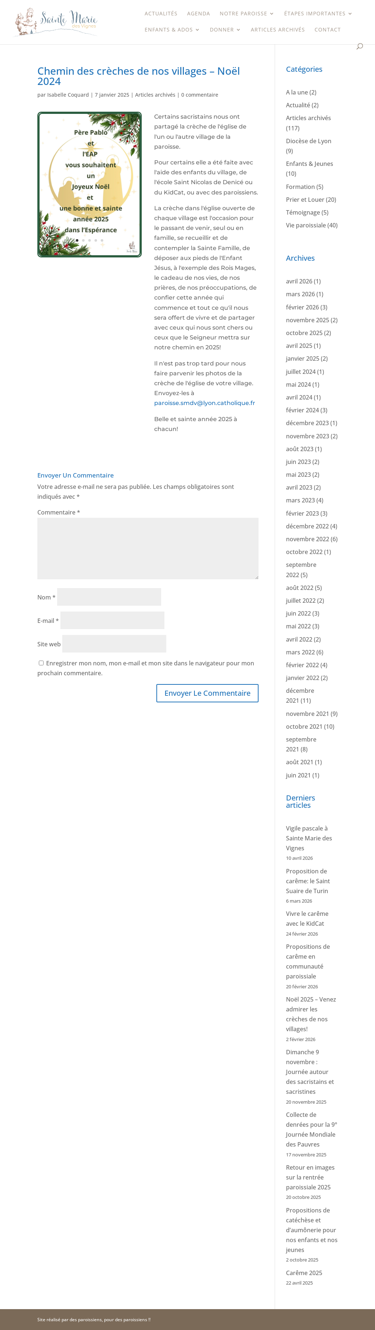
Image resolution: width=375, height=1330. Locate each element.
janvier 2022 (302, 678)
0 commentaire (199, 94)
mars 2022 (300, 652)
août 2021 (299, 762)
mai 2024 (298, 384)
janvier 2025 (302, 358)
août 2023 (299, 449)
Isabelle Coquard (68, 94)
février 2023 (302, 513)
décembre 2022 (307, 526)
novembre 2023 (307, 436)
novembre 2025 (307, 320)
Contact (328, 30)
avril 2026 (299, 281)
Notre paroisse (243, 14)
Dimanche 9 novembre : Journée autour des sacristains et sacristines (310, 1072)
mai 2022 (298, 626)
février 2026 (302, 307)
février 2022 (302, 665)
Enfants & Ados (169, 30)
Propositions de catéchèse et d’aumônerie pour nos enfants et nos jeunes (312, 1230)
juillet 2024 (301, 372)
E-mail (48, 621)
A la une (297, 92)
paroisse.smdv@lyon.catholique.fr (204, 403)
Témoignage (303, 212)
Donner (222, 30)
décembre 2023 (307, 423)
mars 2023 (300, 500)
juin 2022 (298, 613)
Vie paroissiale (306, 225)
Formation (300, 187)
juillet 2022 (301, 601)
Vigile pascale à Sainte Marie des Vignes (309, 838)
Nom (46, 597)
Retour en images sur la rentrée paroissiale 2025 (310, 1177)
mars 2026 (300, 294)
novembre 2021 (307, 714)
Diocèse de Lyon (308, 141)
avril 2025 (299, 346)
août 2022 (299, 588)
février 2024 (302, 410)
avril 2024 (299, 397)
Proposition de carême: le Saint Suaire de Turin (308, 881)
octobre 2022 (304, 552)
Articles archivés (278, 30)
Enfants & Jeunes (309, 164)
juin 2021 (298, 775)
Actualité (298, 105)
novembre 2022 (307, 539)
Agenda (198, 14)
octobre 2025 (304, 333)
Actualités (161, 14)
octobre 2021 (304, 726)
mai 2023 (298, 475)
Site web (49, 644)
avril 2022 (299, 639)
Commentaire (58, 512)
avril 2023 (299, 487)
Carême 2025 (304, 1273)
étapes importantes (315, 14)
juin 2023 (298, 462)
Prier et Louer (305, 200)
